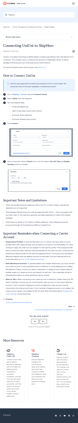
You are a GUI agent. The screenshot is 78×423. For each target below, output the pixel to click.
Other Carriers (49, 27)
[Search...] (39, 15)
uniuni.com (42, 67)
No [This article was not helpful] (43, 321)
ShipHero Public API (11, 355)
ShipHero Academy (35, 355)
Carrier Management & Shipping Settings (27, 27)
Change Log (61, 354)
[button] (39, 37)
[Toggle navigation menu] (73, 3)
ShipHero (6, 27)
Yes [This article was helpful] (35, 321)
